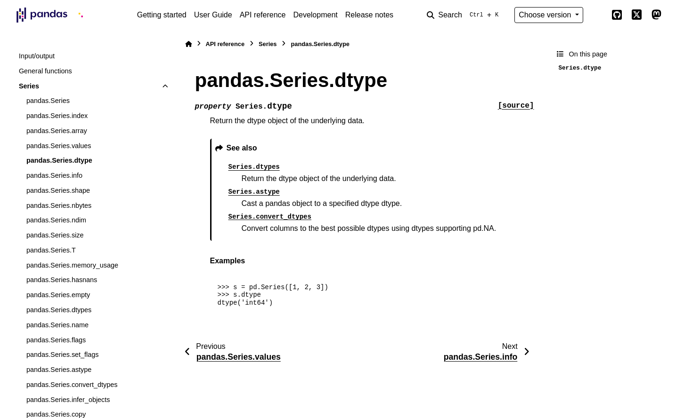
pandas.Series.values (58, 146)
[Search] (464, 15)
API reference (263, 15)
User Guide (213, 15)
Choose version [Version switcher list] (546, 15)
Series (29, 86)
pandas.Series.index (57, 115)
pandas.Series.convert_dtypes (72, 384)
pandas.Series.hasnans (61, 280)
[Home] (188, 44)
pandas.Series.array (56, 130)
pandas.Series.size (55, 235)
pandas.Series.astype (58, 369)
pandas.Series (48, 100)
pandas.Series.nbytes (58, 205)
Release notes (369, 15)
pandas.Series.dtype (59, 160)
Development (315, 15)
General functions (45, 71)
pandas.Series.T (51, 250)
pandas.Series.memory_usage (72, 265)
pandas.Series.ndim (56, 220)
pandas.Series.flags (56, 340)
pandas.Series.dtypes (58, 310)
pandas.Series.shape (58, 190)
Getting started (162, 15)
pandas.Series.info (54, 175)
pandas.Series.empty (58, 295)
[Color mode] (597, 15)
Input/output (37, 56)
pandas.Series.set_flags (62, 354)
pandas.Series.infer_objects (68, 399)
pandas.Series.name (57, 325)
